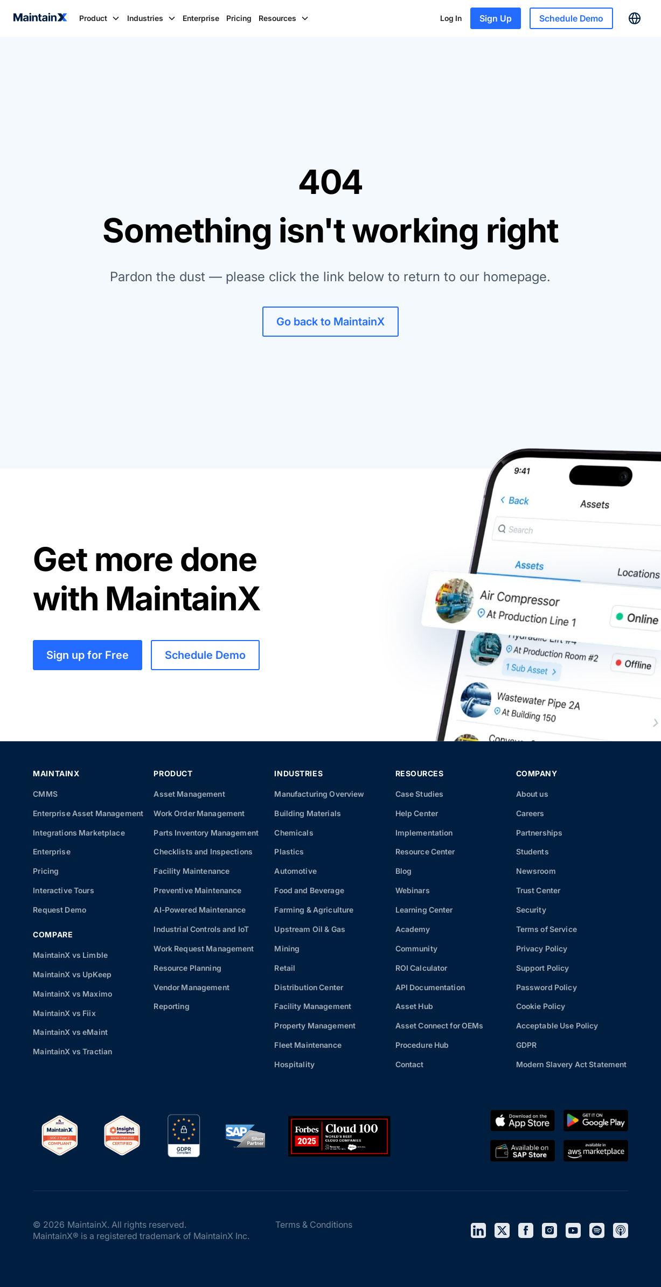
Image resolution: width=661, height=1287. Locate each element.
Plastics (289, 851)
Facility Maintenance (191, 870)
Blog (403, 870)
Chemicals (293, 832)
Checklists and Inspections (203, 851)
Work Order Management (199, 813)
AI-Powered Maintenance (200, 909)
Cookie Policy (541, 1006)
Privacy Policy (542, 948)
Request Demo (59, 909)
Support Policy (542, 967)
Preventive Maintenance (197, 890)
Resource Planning (187, 967)
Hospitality (294, 1064)
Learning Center (424, 909)
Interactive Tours (63, 890)
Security (531, 909)
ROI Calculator (421, 967)
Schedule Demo (571, 18)
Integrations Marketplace (78, 832)
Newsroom (536, 870)
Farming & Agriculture (313, 909)
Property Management (315, 1025)
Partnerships (539, 832)
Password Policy (546, 987)
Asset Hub (414, 1006)
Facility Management (312, 1006)
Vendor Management (191, 987)
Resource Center (425, 851)
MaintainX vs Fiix (64, 1013)
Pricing (239, 18)
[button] (100, 18)
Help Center (417, 813)
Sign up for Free (87, 655)
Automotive (295, 870)
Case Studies (419, 793)
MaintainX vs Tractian (72, 1051)
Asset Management (189, 793)
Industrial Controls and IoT (201, 929)
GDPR (526, 1044)
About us (532, 793)
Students (532, 851)
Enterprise (201, 18)
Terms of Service (546, 929)
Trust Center (538, 890)
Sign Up (495, 18)
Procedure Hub (422, 1044)
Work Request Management (204, 948)
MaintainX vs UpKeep (72, 974)
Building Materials (307, 813)
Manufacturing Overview (319, 793)
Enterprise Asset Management (88, 813)
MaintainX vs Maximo (72, 993)
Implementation (424, 832)
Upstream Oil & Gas (309, 929)
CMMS (45, 793)
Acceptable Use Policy (557, 1025)
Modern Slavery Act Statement (571, 1064)
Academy (412, 929)
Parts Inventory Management (206, 832)
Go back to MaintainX (330, 321)
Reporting (171, 1006)
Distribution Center (308, 987)
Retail (284, 967)
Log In (451, 18)
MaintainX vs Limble (70, 954)
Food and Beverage (309, 890)
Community (416, 948)
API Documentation (430, 987)
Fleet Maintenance (307, 1044)
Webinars (412, 890)
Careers (530, 813)
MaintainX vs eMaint (70, 1031)
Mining (287, 948)
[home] (40, 18)
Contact (409, 1064)
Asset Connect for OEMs (439, 1025)
